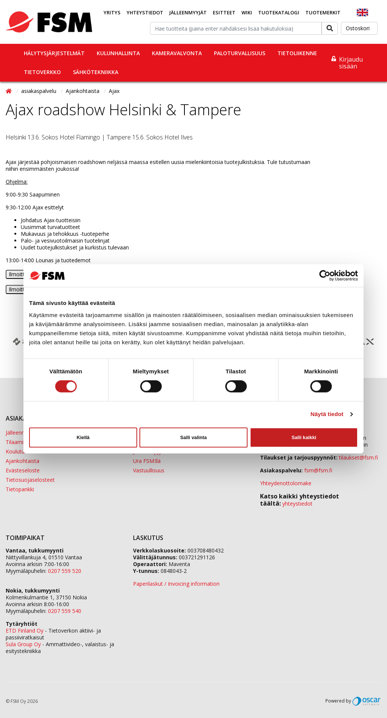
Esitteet (224, 12)
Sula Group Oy (23, 644)
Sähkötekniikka (95, 72)
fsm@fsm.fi (318, 470)
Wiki (246, 12)
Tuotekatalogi (278, 12)
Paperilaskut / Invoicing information (176, 583)
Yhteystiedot (145, 12)
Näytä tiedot (327, 414)
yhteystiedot (297, 503)
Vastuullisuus (148, 470)
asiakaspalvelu (39, 90)
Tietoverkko (42, 72)
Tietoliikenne (297, 53)
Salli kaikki (303, 437)
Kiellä (83, 437)
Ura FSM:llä (147, 460)
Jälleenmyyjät (188, 12)
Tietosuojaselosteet (30, 479)
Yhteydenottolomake (285, 483)
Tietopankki (20, 489)
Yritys (112, 12)
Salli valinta (193, 437)
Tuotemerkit (323, 12)
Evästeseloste (23, 470)
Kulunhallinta (118, 53)
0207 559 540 (64, 610)
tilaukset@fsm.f (358, 457)
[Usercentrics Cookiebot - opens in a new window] (325, 275)
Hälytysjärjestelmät (54, 53)
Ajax (114, 90)
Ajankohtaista (83, 90)
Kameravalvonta (177, 53)
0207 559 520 (64, 570)
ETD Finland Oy (24, 630)
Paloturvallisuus (239, 53)
